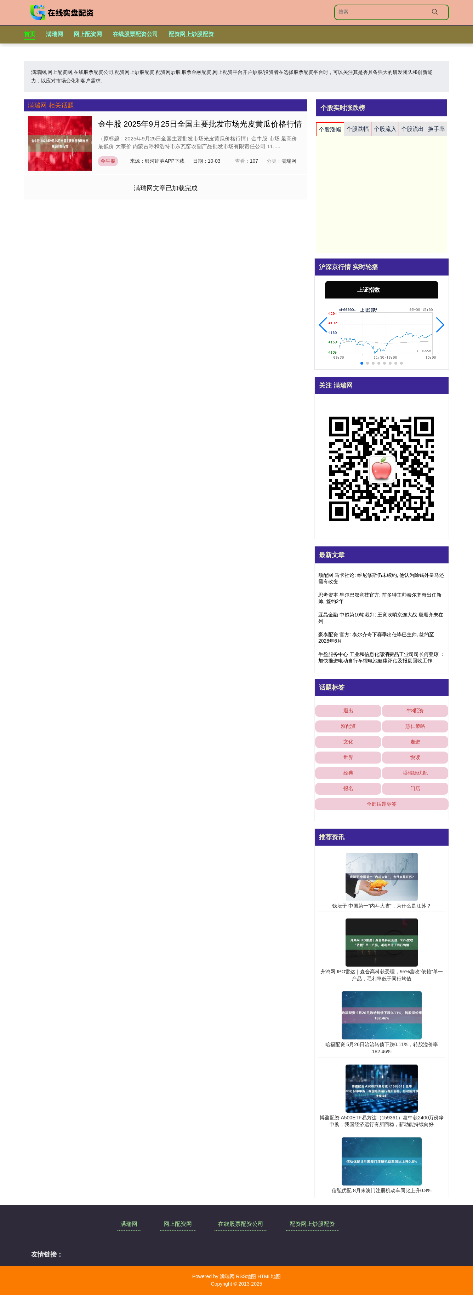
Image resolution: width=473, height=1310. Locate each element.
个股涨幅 (330, 130)
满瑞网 (54, 34)
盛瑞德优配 (415, 773)
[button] (323, 325)
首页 (29, 34)
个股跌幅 (357, 129)
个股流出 (412, 129)
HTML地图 (269, 1276)
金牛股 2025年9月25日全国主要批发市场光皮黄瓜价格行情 (200, 124)
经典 (348, 773)
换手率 (436, 129)
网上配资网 (88, 34)
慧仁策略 (415, 726)
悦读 (415, 757)
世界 (348, 757)
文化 (348, 741)
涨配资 (348, 726)
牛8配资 (415, 710)
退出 (348, 710)
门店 (415, 788)
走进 (415, 741)
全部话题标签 (382, 804)
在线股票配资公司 (135, 34)
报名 (348, 788)
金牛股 (108, 161)
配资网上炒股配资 (191, 34)
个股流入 (385, 129)
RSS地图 (246, 1276)
